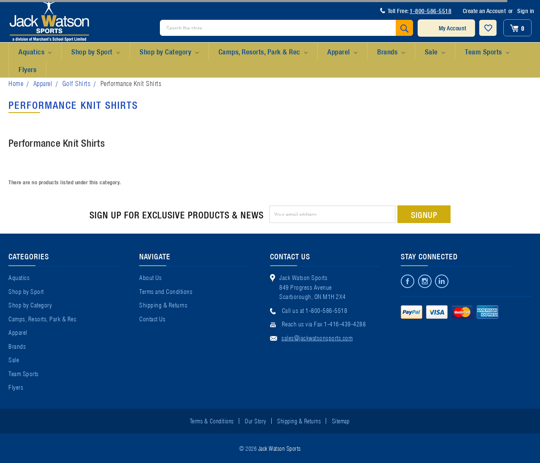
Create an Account (484, 10)
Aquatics (35, 51)
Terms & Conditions (212, 420)
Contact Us (152, 318)
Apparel (342, 51)
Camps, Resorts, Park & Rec (263, 51)
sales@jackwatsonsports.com (317, 337)
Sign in (526, 10)
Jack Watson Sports (279, 448)
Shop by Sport (95, 51)
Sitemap (341, 420)
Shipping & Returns (163, 304)
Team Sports (487, 51)
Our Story (255, 420)
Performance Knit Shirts (131, 83)
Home (15, 83)
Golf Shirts (76, 83)
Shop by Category (169, 51)
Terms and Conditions (165, 291)
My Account (453, 28)
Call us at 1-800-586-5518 (315, 310)
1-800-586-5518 (430, 10)
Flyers (27, 69)
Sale (435, 51)
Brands (391, 51)
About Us (150, 277)
